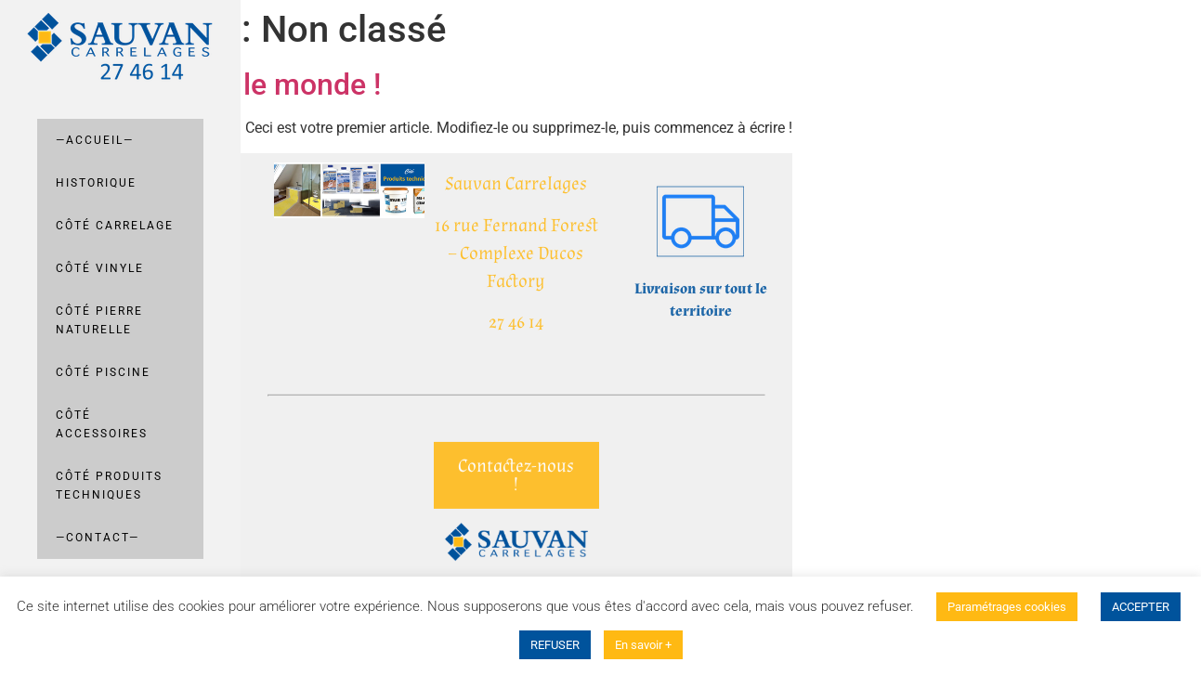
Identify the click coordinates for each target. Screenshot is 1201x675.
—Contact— (97, 537)
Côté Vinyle (100, 268)
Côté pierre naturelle (99, 320)
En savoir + (643, 645)
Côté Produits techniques (109, 485)
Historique (96, 182)
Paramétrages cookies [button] (1006, 607)
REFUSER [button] (555, 645)
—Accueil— (95, 140)
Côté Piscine (103, 372)
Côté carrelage (115, 225)
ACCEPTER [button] (1140, 607)
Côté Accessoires (102, 424)
